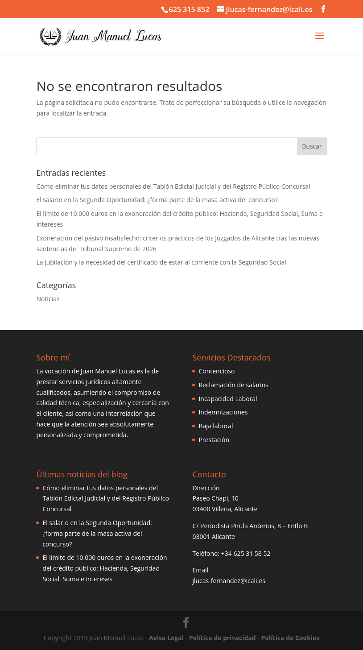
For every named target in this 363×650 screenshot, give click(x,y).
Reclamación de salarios (233, 385)
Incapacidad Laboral (227, 398)
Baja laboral (215, 426)
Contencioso (216, 371)
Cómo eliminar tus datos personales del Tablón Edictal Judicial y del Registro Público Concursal (173, 186)
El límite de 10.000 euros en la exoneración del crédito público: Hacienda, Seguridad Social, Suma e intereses (104, 568)
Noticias (47, 298)
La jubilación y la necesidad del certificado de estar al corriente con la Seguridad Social (161, 262)
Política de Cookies (290, 637)
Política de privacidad (222, 637)
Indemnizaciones (223, 412)
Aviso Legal (166, 637)
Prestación (213, 439)
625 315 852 (189, 9)
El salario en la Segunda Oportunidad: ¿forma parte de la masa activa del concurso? (156, 199)
